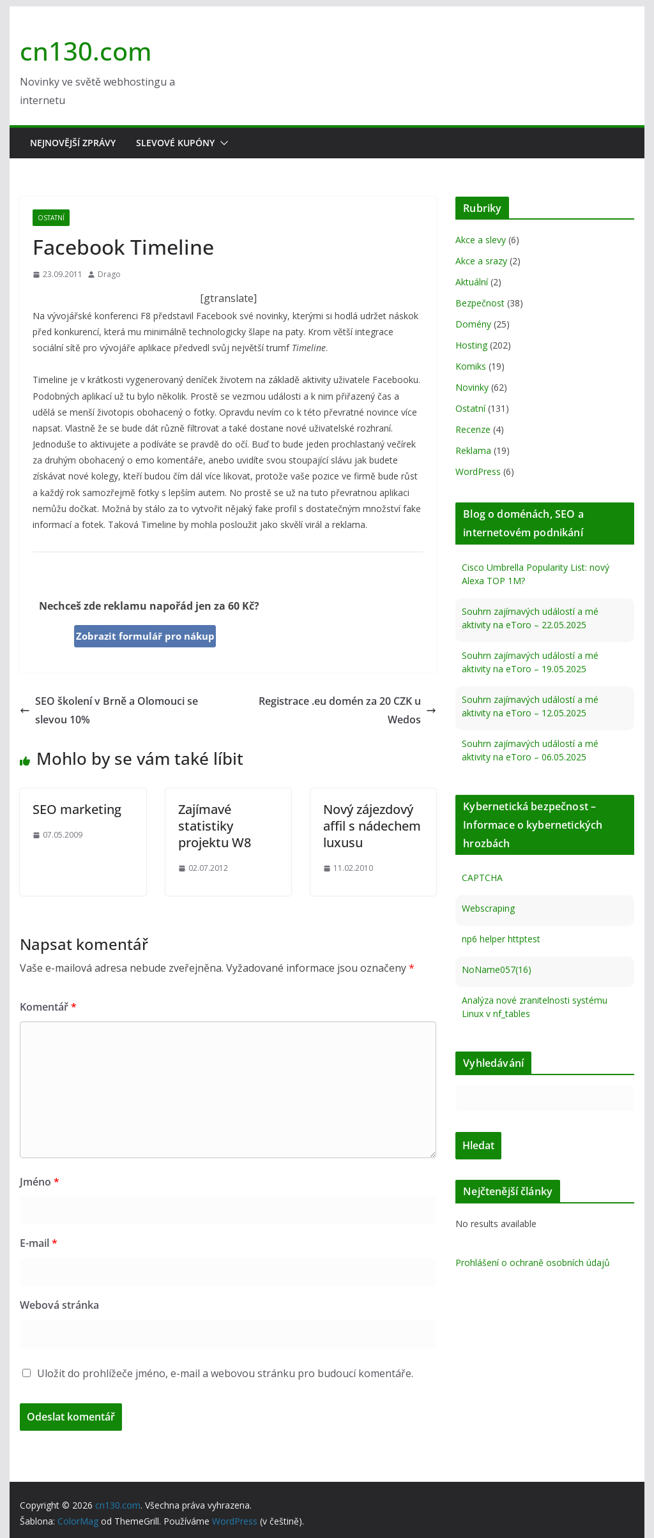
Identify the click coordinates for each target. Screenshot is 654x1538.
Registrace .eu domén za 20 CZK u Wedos (347, 710)
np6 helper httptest (501, 939)
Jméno (39, 1182)
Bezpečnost (480, 303)
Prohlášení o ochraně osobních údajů (532, 1262)
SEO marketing (77, 809)
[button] (222, 143)
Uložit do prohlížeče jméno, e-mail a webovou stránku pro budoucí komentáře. (225, 1373)
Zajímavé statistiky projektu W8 (214, 826)
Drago (109, 274)
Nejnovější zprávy (73, 143)
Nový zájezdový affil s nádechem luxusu (372, 826)
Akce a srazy (481, 261)
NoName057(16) (496, 969)
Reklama (473, 450)
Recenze (472, 429)
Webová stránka (59, 1305)
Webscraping (488, 908)
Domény (473, 324)
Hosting (471, 345)
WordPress (478, 471)
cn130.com (86, 50)
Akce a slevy (480, 240)
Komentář (48, 1007)
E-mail (38, 1243)
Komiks (470, 366)
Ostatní (51, 217)
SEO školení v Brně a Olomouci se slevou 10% (109, 710)
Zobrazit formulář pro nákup (145, 636)
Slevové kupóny (175, 143)
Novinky (472, 387)
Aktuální (471, 282)
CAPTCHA (482, 877)
